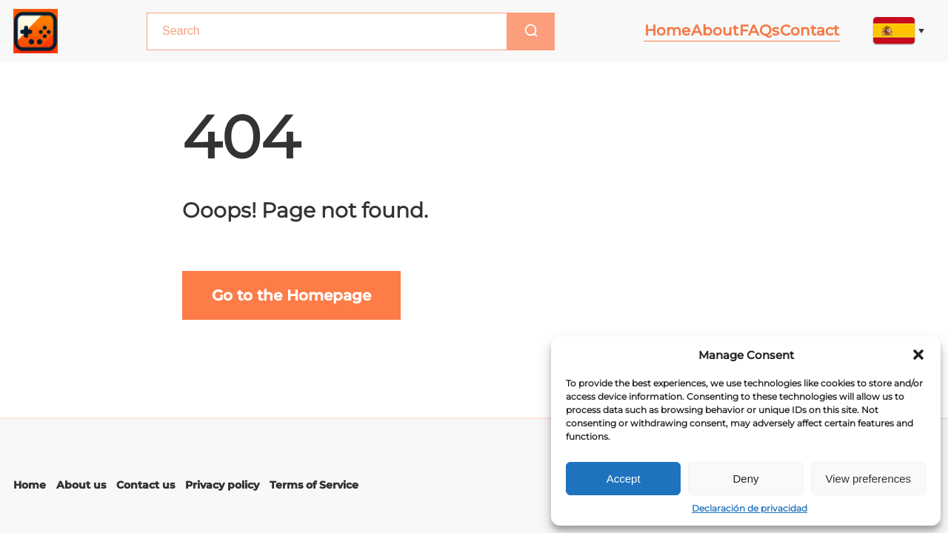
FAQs (754, 30)
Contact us (145, 485)
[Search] (514, 31)
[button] (918, 354)
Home (651, 30)
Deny (745, 478)
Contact (808, 30)
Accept (624, 478)
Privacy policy (222, 485)
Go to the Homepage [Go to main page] (291, 295)
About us (81, 485)
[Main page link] (35, 31)
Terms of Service (314, 485)
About (704, 30)
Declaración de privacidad (749, 508)
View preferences (869, 478)
